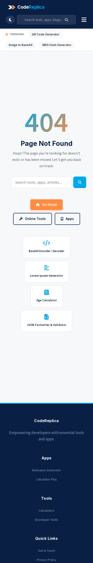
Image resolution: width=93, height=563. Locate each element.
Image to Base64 (20, 45)
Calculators (46, 510)
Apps (67, 219)
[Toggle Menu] (84, 20)
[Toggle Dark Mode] (10, 19)
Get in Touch (46, 550)
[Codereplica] (27, 7)
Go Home (46, 205)
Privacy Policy (46, 560)
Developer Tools (46, 520)
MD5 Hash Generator (56, 45)
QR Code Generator (45, 34)
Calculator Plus (46, 479)
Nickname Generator (46, 470)
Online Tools (32, 219)
